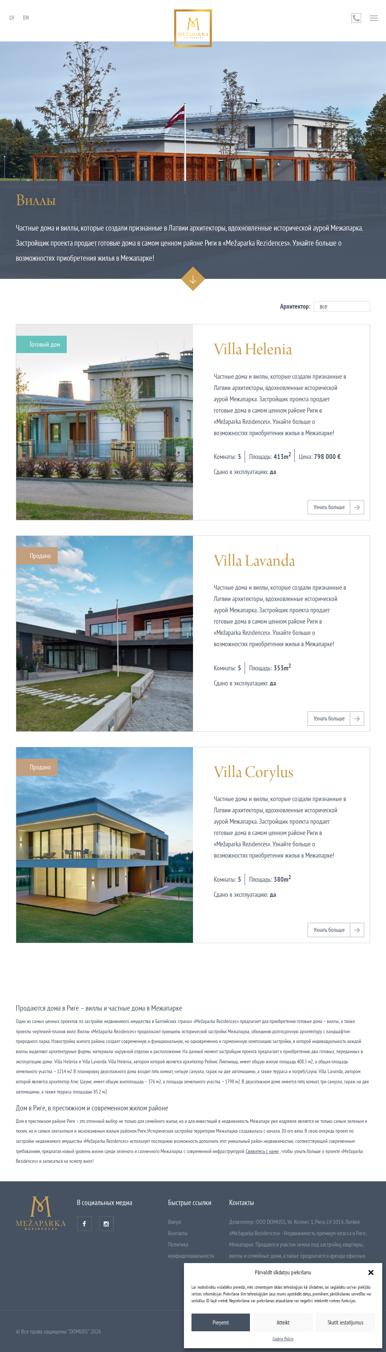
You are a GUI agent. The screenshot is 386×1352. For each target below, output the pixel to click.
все (323, 306)
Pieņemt (221, 1322)
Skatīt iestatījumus (345, 1322)
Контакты (178, 1233)
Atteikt (283, 1322)
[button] (371, 1272)
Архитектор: (295, 306)
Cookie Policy (283, 1338)
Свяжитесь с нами (262, 1151)
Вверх (174, 1221)
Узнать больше (329, 507)
